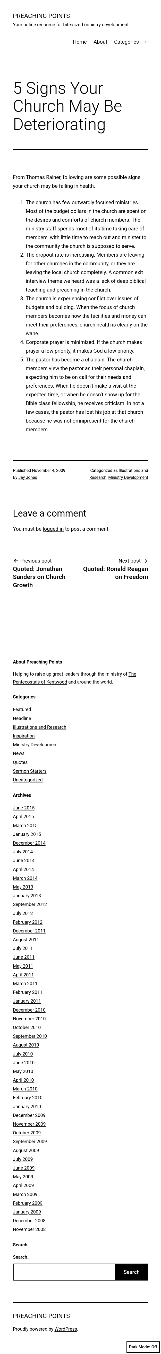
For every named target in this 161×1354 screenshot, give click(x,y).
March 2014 (25, 878)
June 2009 (24, 1168)
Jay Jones (28, 477)
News (18, 753)
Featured (22, 709)
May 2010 (23, 1071)
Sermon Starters (30, 771)
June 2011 (24, 957)
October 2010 (27, 1027)
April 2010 (23, 1080)
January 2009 (27, 1212)
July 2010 (23, 1054)
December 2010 (29, 1010)
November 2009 (29, 1124)
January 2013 (27, 895)
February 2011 (28, 992)
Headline (22, 718)
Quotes (20, 762)
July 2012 (23, 913)
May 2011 (23, 966)
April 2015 (23, 816)
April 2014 (23, 869)
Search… (22, 1257)
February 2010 (28, 1097)
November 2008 (29, 1229)
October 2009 (27, 1132)
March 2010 (25, 1088)
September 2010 (30, 1036)
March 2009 (25, 1194)
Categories (126, 42)
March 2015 (25, 825)
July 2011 (23, 948)
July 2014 (23, 851)
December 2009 (29, 1115)
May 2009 (23, 1176)
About (100, 42)
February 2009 (28, 1203)
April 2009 (23, 1185)
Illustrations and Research (39, 727)
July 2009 (23, 1159)
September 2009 (30, 1141)
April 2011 (23, 974)
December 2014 (29, 843)
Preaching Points (41, 16)
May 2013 (23, 887)
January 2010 (27, 1106)
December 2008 (29, 1220)
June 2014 (24, 860)
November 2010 (29, 1018)
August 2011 (26, 939)
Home (80, 42)
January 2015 (27, 834)
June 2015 (24, 807)
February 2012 (28, 922)
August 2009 (26, 1150)
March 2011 (25, 983)
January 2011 (27, 1001)
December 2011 (29, 930)
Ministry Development (128, 477)
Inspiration (24, 736)
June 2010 (24, 1062)
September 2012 (30, 904)
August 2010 (26, 1045)
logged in (53, 529)
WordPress (66, 1329)
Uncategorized (28, 779)
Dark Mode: (143, 1347)
